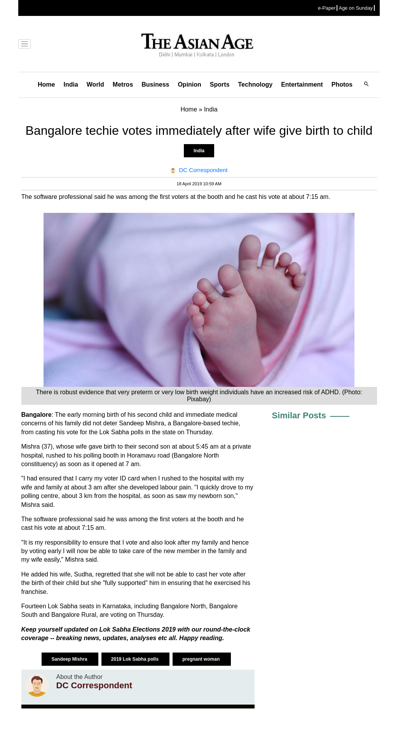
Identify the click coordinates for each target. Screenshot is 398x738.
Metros (123, 84)
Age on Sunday (356, 8)
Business (155, 84)
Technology (255, 84)
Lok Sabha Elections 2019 (138, 629)
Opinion (189, 84)
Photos (342, 84)
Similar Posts (299, 415)
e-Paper (327, 8)
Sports (220, 84)
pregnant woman (201, 659)
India (70, 84)
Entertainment (302, 84)
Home (46, 84)
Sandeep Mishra (69, 659)
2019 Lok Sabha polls (135, 659)
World (95, 84)
